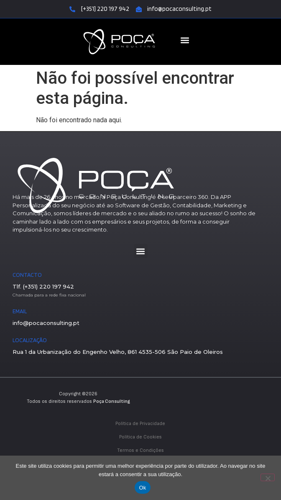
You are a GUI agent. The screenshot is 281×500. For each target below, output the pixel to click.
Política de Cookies (140, 437)
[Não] (268, 477)
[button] (185, 40)
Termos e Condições (140, 450)
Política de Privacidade (140, 423)
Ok (142, 488)
